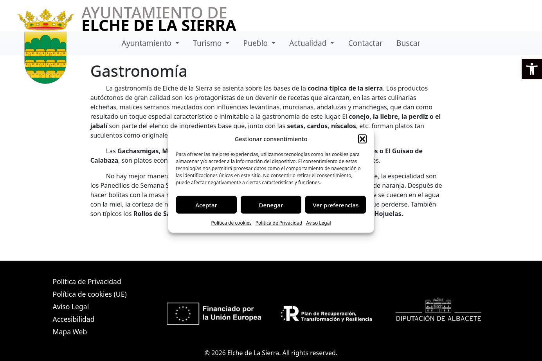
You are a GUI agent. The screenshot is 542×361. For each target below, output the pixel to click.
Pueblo (256, 43)
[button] (532, 69)
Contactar (365, 43)
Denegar (271, 205)
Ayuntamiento (148, 43)
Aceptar (206, 205)
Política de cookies (231, 223)
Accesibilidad (74, 319)
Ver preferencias (335, 205)
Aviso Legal (318, 223)
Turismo (208, 43)
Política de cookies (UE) (90, 294)
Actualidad (308, 43)
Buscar (408, 43)
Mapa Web (70, 331)
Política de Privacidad (279, 223)
